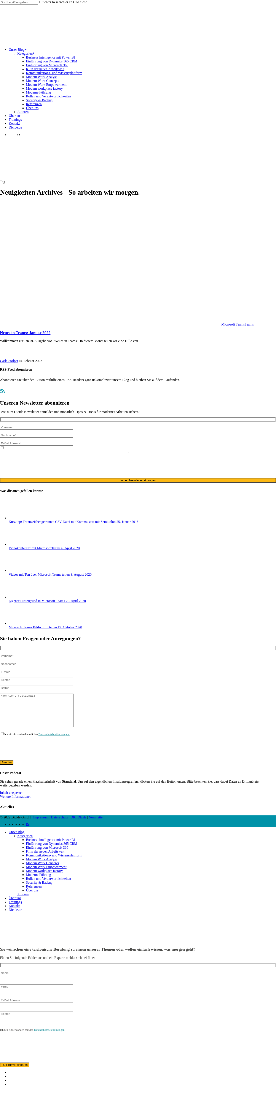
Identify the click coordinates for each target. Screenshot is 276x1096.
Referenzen (34, 893)
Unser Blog (16, 838)
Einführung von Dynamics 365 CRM (51, 850)
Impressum (41, 824)
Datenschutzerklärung (15, 452)
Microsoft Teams (233, 324)
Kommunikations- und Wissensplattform (54, 862)
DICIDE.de (78, 824)
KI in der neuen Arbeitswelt (45, 858)
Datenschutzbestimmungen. (54, 740)
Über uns (32, 897)
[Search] (19, 2)
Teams (249, 324)
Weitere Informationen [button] (15, 803)
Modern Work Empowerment (46, 873)
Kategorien (25, 842)
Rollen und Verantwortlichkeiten (48, 885)
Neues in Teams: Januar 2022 (25, 332)
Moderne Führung (38, 881)
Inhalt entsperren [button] (11, 799)
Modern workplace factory (44, 877)
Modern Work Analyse (41, 865)
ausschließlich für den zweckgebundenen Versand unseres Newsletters (79, 452)
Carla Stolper (9, 361)
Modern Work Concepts (42, 869)
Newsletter (96, 824)
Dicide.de (15, 916)
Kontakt (14, 912)
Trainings (15, 908)
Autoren (23, 900)
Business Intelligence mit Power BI (50, 846)
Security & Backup (39, 889)
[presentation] (33, 465)
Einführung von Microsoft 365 (47, 854)
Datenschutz (59, 824)
